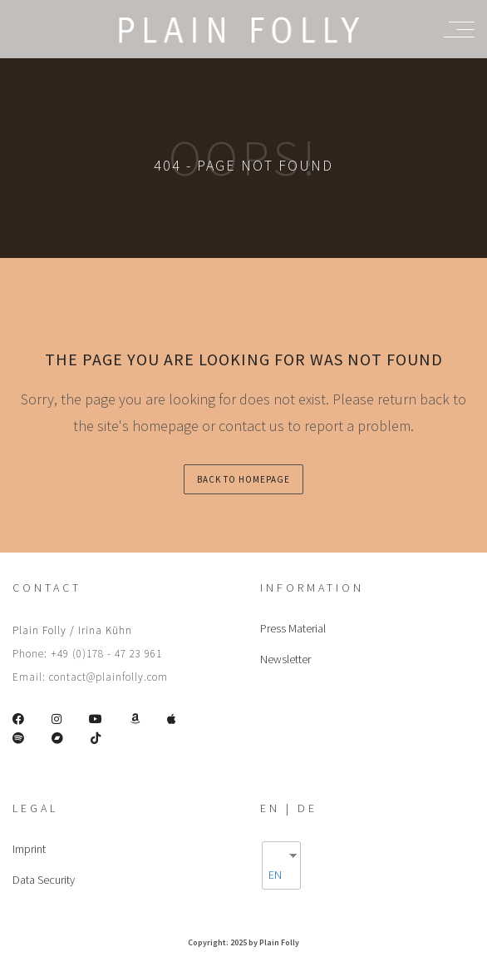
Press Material (293, 628)
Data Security (43, 879)
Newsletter (285, 659)
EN (275, 874)
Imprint (29, 848)
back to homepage (243, 479)
